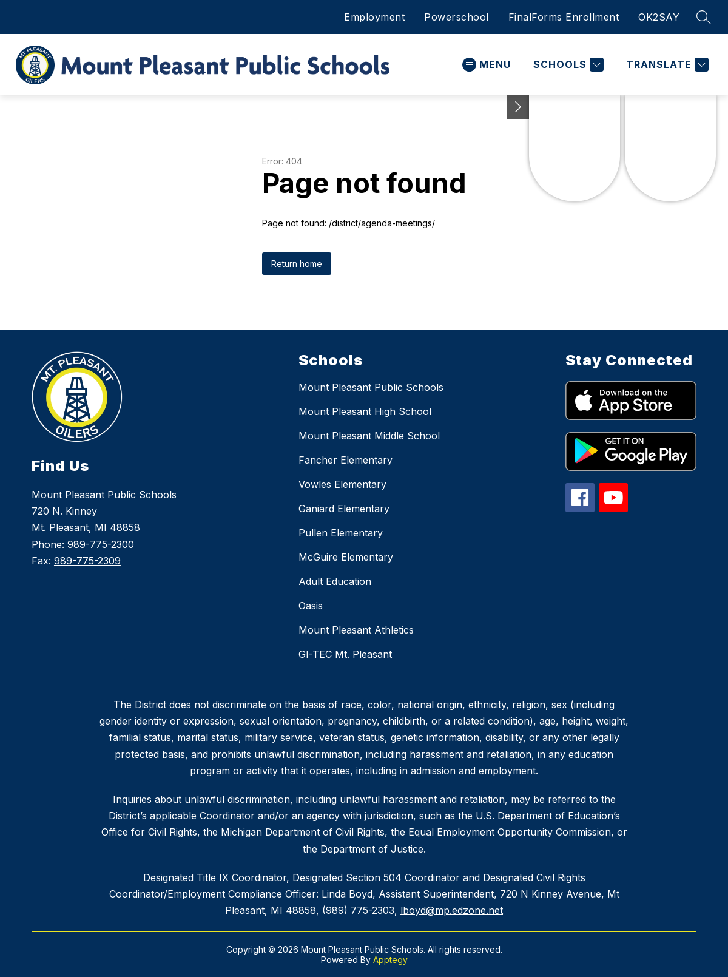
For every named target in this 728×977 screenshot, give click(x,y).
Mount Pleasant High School (364, 411)
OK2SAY (658, 17)
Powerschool (456, 17)
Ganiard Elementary (343, 508)
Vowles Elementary (342, 484)
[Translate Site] (666, 64)
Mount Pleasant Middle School (369, 436)
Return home (296, 264)
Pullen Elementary (340, 533)
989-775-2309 (87, 561)
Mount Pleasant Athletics (356, 630)
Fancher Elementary (345, 460)
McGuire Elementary (345, 557)
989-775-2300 (100, 544)
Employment (374, 17)
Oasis (310, 606)
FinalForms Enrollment (563, 17)
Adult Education (334, 581)
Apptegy (390, 960)
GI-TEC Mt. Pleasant (345, 654)
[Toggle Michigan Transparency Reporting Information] (518, 107)
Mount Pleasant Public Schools (370, 387)
